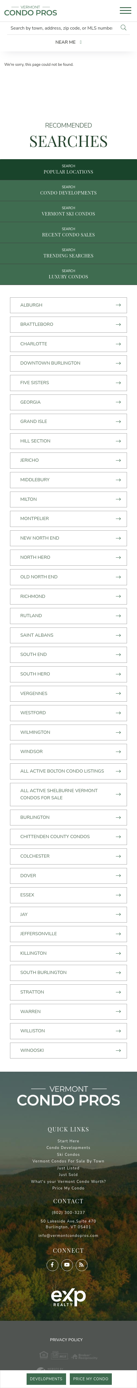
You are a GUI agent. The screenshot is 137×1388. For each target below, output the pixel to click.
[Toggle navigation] (125, 11)
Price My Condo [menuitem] (68, 1188)
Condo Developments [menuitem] (68, 1147)
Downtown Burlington (50, 363)
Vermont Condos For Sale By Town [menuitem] (69, 1161)
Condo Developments (68, 193)
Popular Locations (69, 172)
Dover (28, 876)
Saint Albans (36, 635)
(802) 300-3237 (68, 1212)
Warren (30, 1011)
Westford (33, 713)
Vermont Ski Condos (68, 214)
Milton (28, 499)
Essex (27, 895)
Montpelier (34, 518)
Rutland (31, 616)
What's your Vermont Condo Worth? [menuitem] (68, 1181)
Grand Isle (33, 421)
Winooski (32, 1050)
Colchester (34, 856)
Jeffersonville (38, 934)
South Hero (35, 674)
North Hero (35, 557)
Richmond (32, 596)
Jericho (29, 460)
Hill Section (35, 441)
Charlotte (33, 344)
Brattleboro (36, 324)
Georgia (30, 402)
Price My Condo (90, 1379)
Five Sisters (34, 383)
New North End (39, 538)
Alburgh (31, 305)
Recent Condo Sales (68, 235)
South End (33, 654)
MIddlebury (34, 480)
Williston (32, 1031)
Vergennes (33, 693)
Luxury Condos (68, 277)
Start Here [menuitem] (68, 1141)
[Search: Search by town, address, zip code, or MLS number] (62, 28)
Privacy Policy (66, 1340)
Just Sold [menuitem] (68, 1174)
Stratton (32, 992)
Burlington (34, 817)
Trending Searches (68, 256)
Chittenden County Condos (55, 836)
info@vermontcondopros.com (69, 1235)
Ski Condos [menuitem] (68, 1154)
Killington (33, 953)
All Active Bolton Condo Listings (62, 771)
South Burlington (43, 972)
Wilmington (35, 732)
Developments (46, 1379)
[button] (123, 28)
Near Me (65, 42)
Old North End (38, 577)
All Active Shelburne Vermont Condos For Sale (59, 794)
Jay (23, 914)
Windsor (31, 751)
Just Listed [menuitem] (68, 1168)
